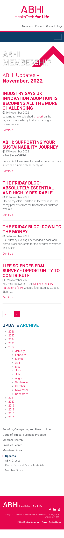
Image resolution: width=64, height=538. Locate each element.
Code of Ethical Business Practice (24, 434)
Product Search (12, 445)
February (20, 355)
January (20, 351)
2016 (11, 417)
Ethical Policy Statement (28, 522)
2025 (11, 335)
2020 (11, 401)
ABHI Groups (12, 460)
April (17, 362)
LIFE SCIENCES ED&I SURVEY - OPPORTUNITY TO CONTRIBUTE (31, 270)
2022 (11, 347)
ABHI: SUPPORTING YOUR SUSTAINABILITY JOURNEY (30, 145)
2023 (11, 343)
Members (27, 26)
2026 (11, 331)
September (22, 382)
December (21, 394)
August (19, 378)
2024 (11, 339)
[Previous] (5, 314)
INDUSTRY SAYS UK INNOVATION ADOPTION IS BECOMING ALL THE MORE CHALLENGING (30, 101)
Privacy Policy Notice (51, 522)
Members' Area (12, 450)
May (17, 366)
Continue (8, 130)
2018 (11, 409)
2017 (11, 413)
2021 (11, 397)
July (17, 374)
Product (39, 26)
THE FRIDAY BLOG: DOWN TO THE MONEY (32, 229)
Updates (10, 456)
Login (60, 26)
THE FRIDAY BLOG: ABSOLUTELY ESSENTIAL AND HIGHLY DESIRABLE (28, 187)
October (20, 386)
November (21, 390)
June (18, 370)
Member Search (13, 440)
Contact (50, 26)
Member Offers (14, 470)
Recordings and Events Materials (24, 465)
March (19, 358)
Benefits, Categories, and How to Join (27, 429)
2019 (11, 405)
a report (38, 116)
